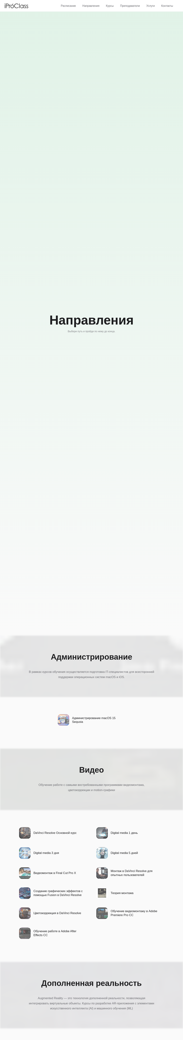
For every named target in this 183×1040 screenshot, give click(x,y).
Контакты (167, 5)
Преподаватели (130, 5)
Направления (90, 5)
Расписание (68, 5)
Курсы (110, 5)
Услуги (150, 5)
